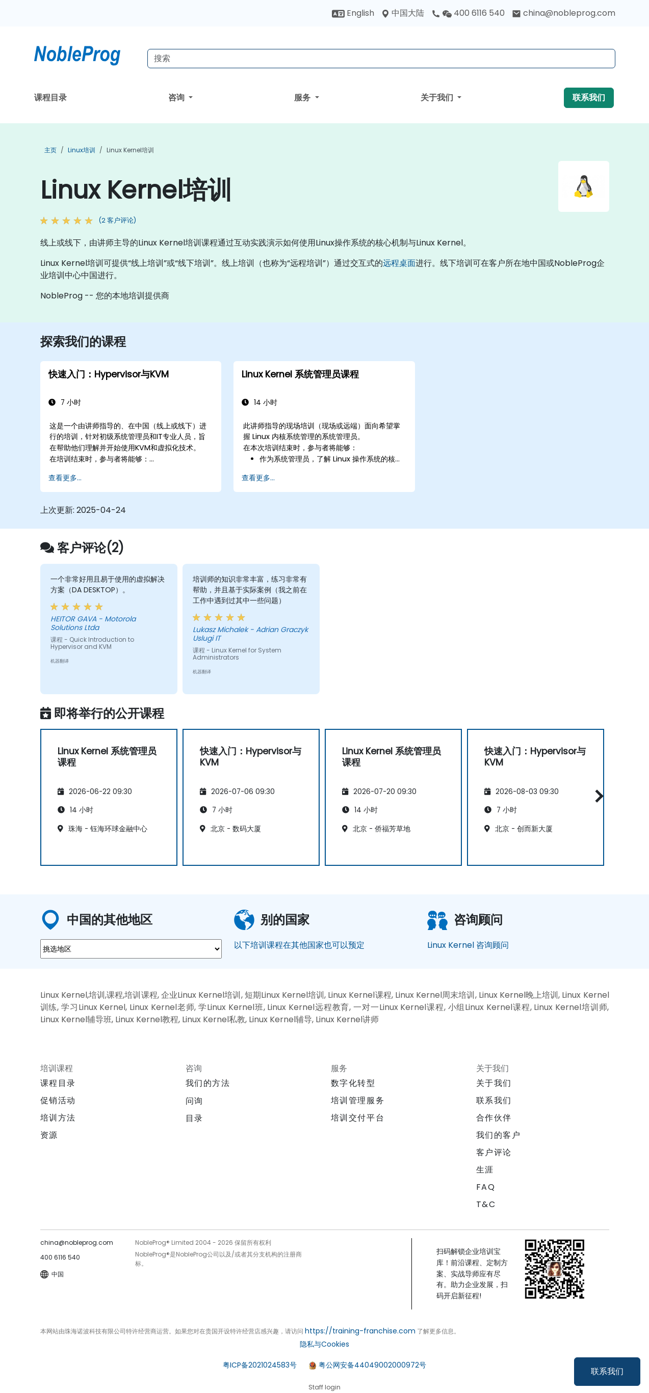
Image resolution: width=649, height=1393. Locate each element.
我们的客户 (498, 1135)
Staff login (324, 1387)
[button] (596, 795)
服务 (303, 97)
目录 (194, 1118)
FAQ (486, 1187)
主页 (50, 150)
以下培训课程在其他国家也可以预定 (299, 945)
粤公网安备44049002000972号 (372, 1365)
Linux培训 (81, 150)
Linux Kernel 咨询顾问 (468, 945)
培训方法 (58, 1118)
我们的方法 (208, 1083)
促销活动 (58, 1100)
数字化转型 (353, 1083)
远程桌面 (399, 263)
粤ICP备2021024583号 (260, 1365)
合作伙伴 (494, 1118)
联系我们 (607, 1371)
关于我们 (438, 97)
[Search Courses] (381, 58)
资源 (49, 1135)
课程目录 (50, 97)
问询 (194, 1101)
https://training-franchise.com (360, 1331)
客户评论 (494, 1152)
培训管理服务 (358, 1100)
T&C (486, 1204)
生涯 (485, 1170)
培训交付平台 (358, 1118)
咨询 (177, 97)
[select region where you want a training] (131, 949)
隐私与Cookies (324, 1344)
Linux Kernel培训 (130, 150)
